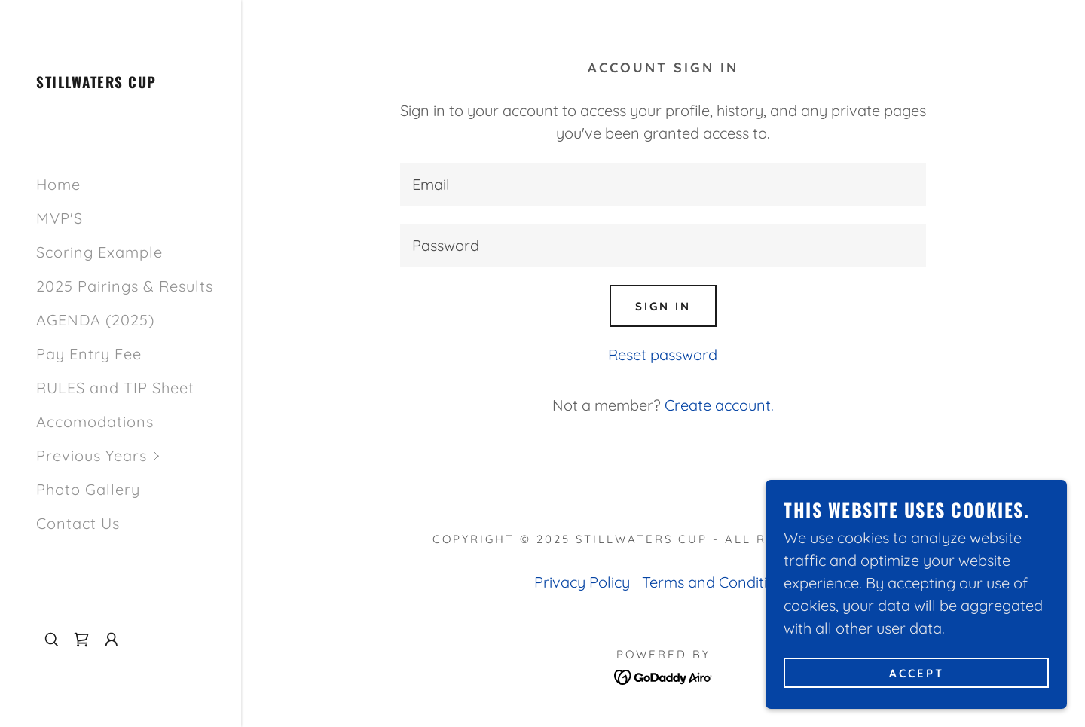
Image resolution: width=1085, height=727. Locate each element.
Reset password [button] (662, 354)
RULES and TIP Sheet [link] (115, 387)
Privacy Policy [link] (582, 582)
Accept (916, 673)
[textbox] (663, 184)
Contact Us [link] (78, 523)
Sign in (663, 306)
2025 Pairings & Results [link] (124, 285)
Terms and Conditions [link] (717, 582)
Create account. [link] (719, 405)
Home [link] (58, 184)
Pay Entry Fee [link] (89, 353)
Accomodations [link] (95, 421)
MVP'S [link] (59, 218)
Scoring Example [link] (99, 252)
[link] (96, 82)
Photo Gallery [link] (88, 489)
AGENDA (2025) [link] (95, 319)
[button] (138, 455)
